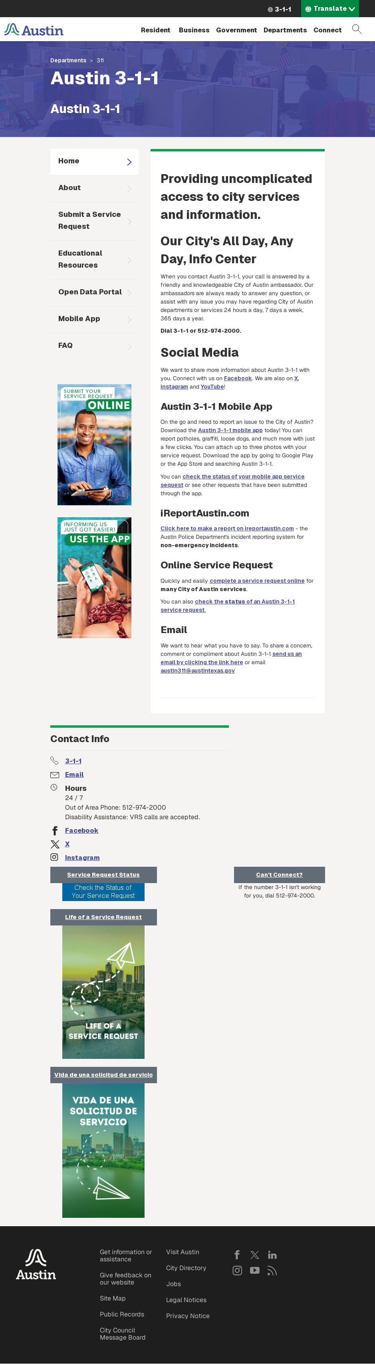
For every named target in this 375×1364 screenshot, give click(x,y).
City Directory (186, 1268)
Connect (327, 30)
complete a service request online (257, 580)
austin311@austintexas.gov (198, 670)
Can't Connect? (279, 874)
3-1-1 (283, 9)
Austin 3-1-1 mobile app (230, 430)
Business (194, 30)
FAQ (65, 345)
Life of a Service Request (103, 917)
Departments (285, 30)
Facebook (238, 378)
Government (236, 30)
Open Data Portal (90, 291)
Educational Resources (80, 259)
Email (74, 774)
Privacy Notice (188, 1316)
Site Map (113, 1298)
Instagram (174, 386)
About (69, 187)
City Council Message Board (123, 1334)
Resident (156, 30)
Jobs (173, 1284)
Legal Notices (186, 1300)
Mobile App (79, 318)
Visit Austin (182, 1252)
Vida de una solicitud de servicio (103, 1074)
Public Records (122, 1314)
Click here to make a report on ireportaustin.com (227, 528)
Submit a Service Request (89, 220)
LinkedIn (272, 1255)
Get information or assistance (126, 1255)
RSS (272, 1270)
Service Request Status (103, 874)
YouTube (212, 386)
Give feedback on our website (125, 1279)
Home (68, 160)
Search (357, 29)
